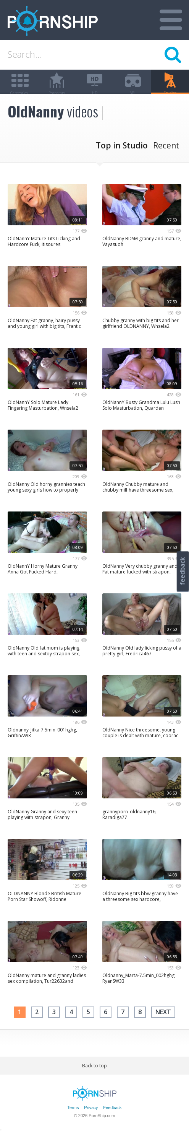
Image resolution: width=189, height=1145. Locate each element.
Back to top (94, 1077)
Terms (73, 1119)
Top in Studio (122, 157)
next (163, 1024)
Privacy (91, 1119)
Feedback (112, 1119)
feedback (182, 571)
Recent (166, 157)
